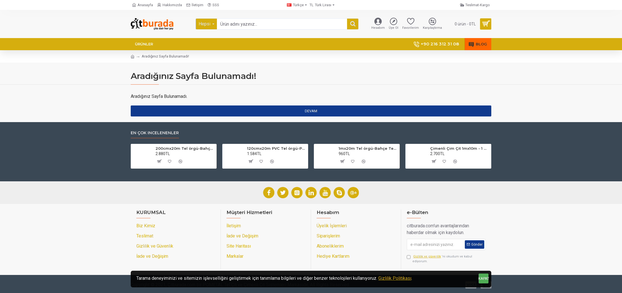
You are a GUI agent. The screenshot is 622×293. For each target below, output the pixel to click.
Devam (311, 111)
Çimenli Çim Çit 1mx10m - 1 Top (459, 148)
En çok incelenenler (155, 133)
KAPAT (483, 278)
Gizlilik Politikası (394, 278)
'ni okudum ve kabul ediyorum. (439, 258)
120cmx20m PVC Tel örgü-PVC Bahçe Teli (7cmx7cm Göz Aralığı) (276, 148)
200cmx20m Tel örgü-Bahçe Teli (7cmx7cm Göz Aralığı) (185, 148)
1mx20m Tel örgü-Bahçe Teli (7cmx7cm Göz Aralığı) (368, 148)
